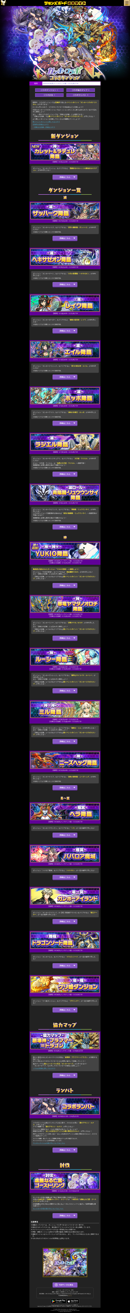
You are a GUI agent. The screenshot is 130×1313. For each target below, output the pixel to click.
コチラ (70, 1295)
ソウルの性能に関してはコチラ (44, 1068)
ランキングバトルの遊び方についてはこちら (49, 1143)
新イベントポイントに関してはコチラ (46, 122)
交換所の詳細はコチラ (41, 124)
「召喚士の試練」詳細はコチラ (44, 127)
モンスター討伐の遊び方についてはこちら (48, 1208)
